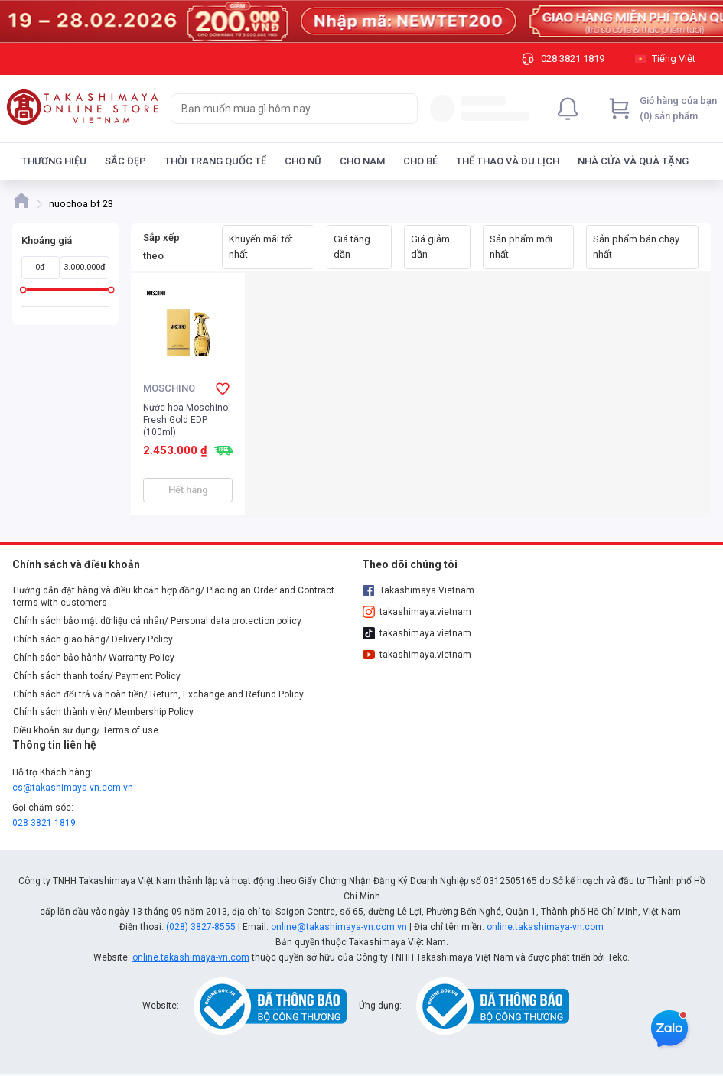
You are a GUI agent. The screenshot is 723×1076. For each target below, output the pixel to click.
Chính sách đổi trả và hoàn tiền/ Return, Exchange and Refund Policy (158, 694)
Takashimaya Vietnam (418, 590)
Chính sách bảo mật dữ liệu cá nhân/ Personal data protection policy (157, 621)
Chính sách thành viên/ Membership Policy (103, 712)
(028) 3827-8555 (201, 927)
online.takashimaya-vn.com (545, 927)
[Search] (402, 108)
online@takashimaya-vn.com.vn (339, 927)
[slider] (23, 289)
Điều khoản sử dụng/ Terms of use (85, 730)
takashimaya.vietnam (417, 612)
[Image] (361, 21)
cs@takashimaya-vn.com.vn (72, 787)
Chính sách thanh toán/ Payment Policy (97, 676)
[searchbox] (280, 108)
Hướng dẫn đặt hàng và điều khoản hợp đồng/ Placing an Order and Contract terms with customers (173, 596)
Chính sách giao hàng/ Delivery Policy (93, 639)
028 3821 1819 (44, 823)
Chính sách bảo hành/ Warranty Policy (93, 657)
